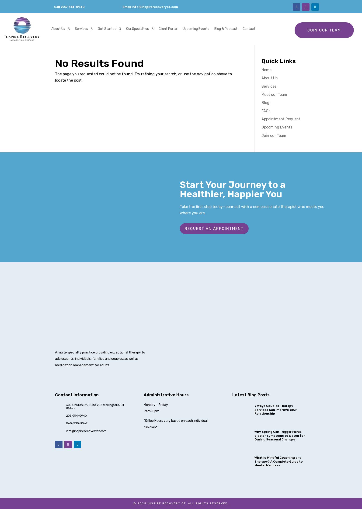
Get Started (107, 29)
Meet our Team (274, 94)
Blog (265, 102)
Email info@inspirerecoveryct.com (150, 7)
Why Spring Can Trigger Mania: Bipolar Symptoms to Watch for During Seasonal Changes (279, 435)
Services (81, 29)
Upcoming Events (196, 29)
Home (266, 70)
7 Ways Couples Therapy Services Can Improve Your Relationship (275, 410)
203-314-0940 (76, 415)
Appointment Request (280, 119)
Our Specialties (137, 29)
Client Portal (168, 29)
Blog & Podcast (225, 29)
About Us (58, 29)
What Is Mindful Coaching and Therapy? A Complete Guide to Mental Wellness (278, 461)
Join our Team (324, 30)
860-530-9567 (76, 423)
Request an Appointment (214, 228)
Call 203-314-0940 (69, 7)
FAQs (265, 111)
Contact (249, 29)
